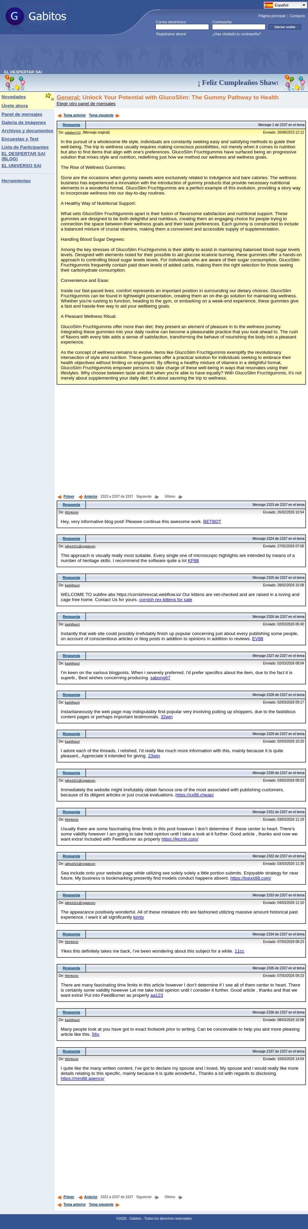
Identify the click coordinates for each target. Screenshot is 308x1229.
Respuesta (71, 125)
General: (69, 97)
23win (154, 755)
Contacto (297, 16)
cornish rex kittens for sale (165, 599)
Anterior (88, 496)
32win (167, 716)
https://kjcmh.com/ (179, 839)
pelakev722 (73, 132)
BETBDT (212, 521)
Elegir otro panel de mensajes (86, 103)
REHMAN (71, 512)
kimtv (138, 917)
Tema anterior (71, 115)
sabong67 (160, 677)
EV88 (257, 638)
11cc (239, 951)
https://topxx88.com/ (250, 878)
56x (95, 1034)
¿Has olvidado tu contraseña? (236, 34)
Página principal (272, 16)
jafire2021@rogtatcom (80, 546)
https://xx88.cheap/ (194, 794)
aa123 (156, 995)
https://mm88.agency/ (82, 1078)
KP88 (193, 560)
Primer (65, 496)
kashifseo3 (72, 585)
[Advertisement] (129, 54)
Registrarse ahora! (171, 34)
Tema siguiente (104, 115)
